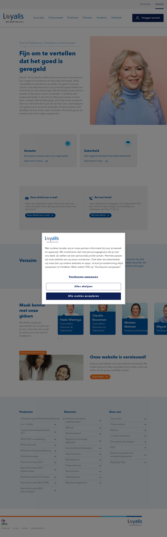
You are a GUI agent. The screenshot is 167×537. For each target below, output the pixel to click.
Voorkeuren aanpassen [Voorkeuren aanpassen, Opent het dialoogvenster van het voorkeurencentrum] (83, 277)
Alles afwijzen (83, 286)
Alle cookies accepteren (83, 296)
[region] (83, 269)
